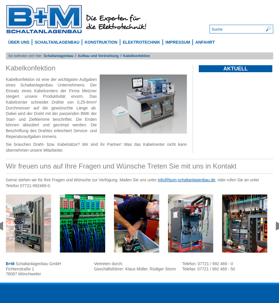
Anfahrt (205, 42)
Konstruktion (101, 42)
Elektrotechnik (141, 42)
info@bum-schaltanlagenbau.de (186, 180)
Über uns (18, 42)
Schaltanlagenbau (57, 42)
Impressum (177, 42)
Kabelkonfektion (136, 56)
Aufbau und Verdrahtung (98, 56)
